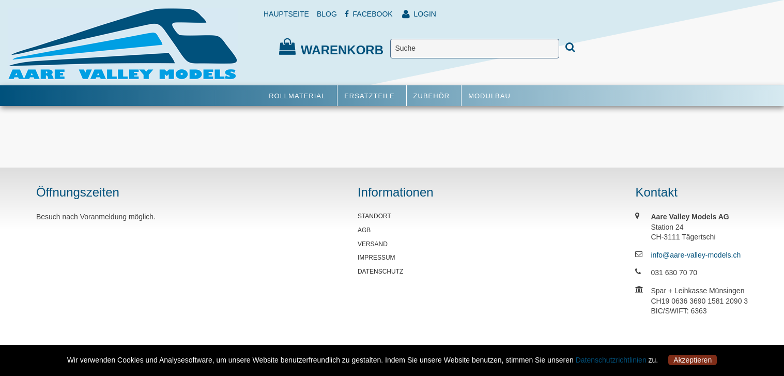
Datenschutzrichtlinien (611, 360)
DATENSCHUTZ (380, 271)
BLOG (327, 14)
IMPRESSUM (376, 257)
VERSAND (373, 244)
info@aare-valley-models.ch (696, 255)
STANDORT (374, 216)
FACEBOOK (369, 14)
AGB (364, 230)
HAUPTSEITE (286, 14)
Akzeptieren (692, 360)
